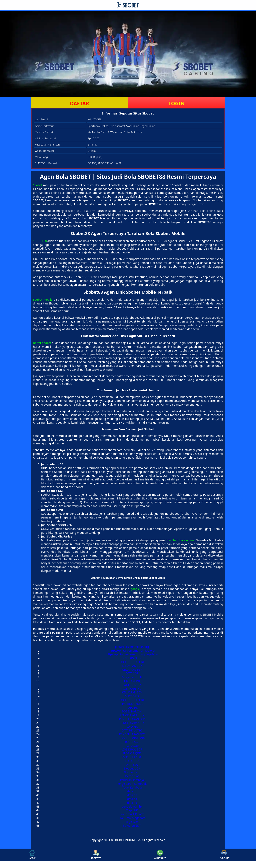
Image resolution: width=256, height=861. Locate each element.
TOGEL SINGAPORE (132, 662)
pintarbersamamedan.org (132, 647)
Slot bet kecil (132, 772)
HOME (32, 855)
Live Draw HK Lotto (132, 814)
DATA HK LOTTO (132, 730)
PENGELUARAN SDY (132, 734)
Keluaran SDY (132, 825)
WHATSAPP (160, 855)
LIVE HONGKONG (132, 704)
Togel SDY (132, 822)
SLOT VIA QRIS (132, 753)
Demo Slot (132, 776)
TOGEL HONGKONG (132, 738)
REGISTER (96, 855)
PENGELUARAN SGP (132, 719)
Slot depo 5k (132, 768)
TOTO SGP (132, 745)
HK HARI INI (132, 681)
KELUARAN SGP (132, 669)
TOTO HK (132, 707)
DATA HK (132, 726)
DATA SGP (132, 673)
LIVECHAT (224, 855)
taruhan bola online (181, 540)
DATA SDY (132, 765)
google (135, 589)
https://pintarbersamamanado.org (132, 650)
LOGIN (176, 103)
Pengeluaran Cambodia (132, 784)
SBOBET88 (40, 241)
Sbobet (37, 185)
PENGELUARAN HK (132, 715)
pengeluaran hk (132, 806)
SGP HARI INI (132, 688)
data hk (132, 791)
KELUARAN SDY (132, 666)
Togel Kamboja (132, 787)
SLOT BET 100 (132, 757)
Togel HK (132, 810)
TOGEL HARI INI (132, 711)
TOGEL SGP (132, 742)
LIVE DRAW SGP (132, 749)
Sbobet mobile (43, 299)
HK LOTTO (132, 761)
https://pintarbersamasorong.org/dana (132, 654)
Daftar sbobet (42, 343)
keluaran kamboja (132, 780)
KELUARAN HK (132, 658)
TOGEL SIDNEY (132, 685)
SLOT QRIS (132, 696)
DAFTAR (79, 103)
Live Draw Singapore (132, 818)
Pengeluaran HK (132, 677)
